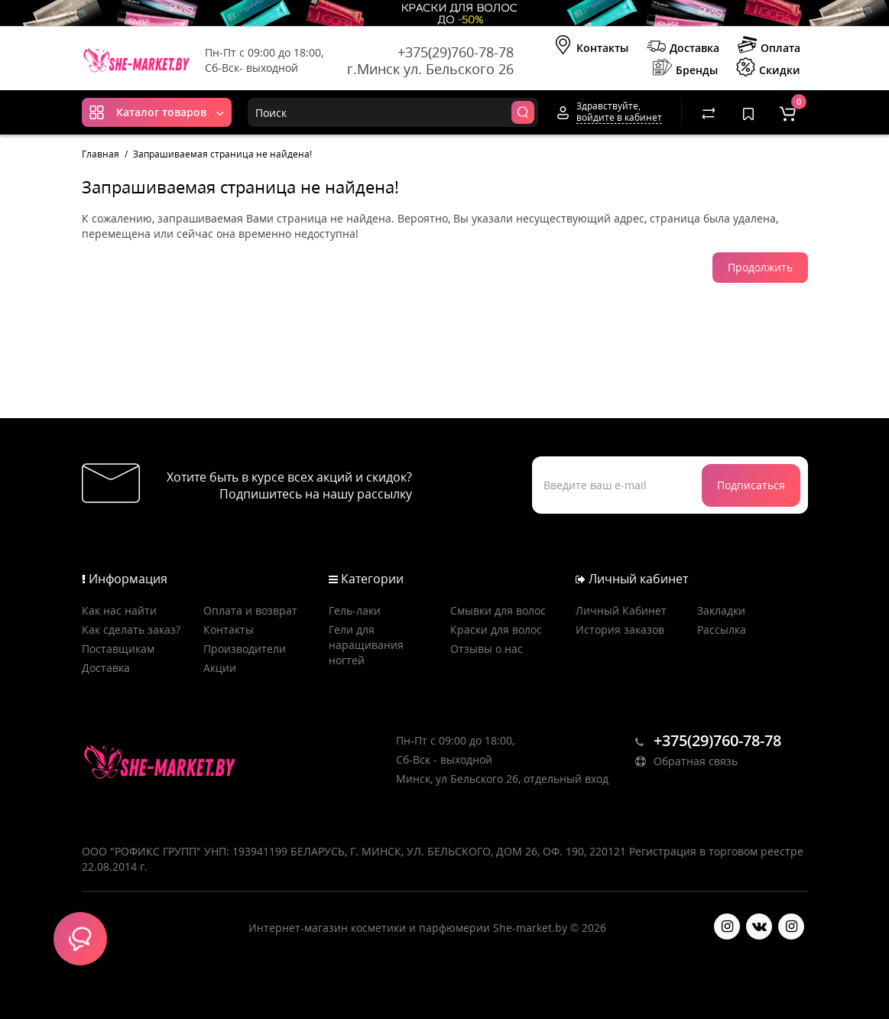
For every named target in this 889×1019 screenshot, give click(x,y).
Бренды (685, 68)
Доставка (683, 46)
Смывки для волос (498, 610)
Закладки (721, 610)
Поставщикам (118, 648)
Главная (100, 154)
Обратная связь (686, 761)
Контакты (590, 46)
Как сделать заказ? (131, 629)
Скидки (768, 68)
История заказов (620, 629)
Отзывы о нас (486, 648)
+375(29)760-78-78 (455, 52)
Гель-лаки (355, 610)
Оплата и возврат (250, 610)
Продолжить (760, 267)
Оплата (769, 46)
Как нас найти (119, 610)
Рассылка (721, 629)
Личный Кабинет (621, 610)
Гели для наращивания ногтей (366, 644)
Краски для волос (496, 629)
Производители (244, 648)
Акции (219, 667)
